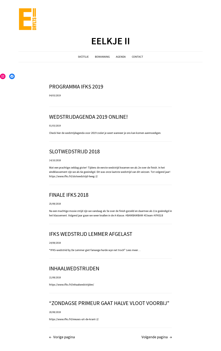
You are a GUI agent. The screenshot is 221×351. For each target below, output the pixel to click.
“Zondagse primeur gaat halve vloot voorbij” (109, 303)
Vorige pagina (62, 337)
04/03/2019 (55, 95)
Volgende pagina (157, 337)
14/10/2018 (55, 160)
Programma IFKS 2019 (76, 86)
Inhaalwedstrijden (74, 268)
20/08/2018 (55, 312)
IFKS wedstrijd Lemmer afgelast (90, 233)
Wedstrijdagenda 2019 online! (88, 116)
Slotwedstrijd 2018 (74, 151)
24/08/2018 (55, 242)
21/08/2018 (55, 277)
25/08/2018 (55, 203)
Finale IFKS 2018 (69, 194)
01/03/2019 (55, 125)
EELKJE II (110, 41)
